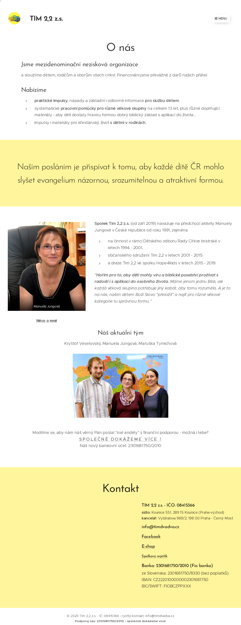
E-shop (148, 546)
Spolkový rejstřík (154, 556)
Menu (221, 18)
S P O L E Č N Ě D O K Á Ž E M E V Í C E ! (120, 439)
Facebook (151, 536)
